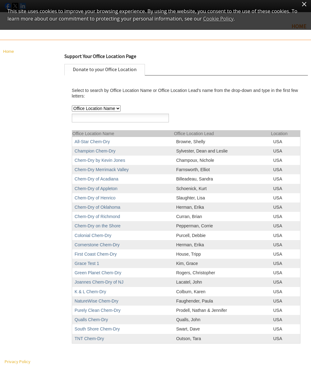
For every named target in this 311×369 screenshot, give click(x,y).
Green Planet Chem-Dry (98, 272)
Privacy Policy (17, 361)
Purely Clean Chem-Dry (98, 310)
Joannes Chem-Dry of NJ (99, 282)
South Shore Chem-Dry (97, 328)
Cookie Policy (218, 18)
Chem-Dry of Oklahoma (97, 207)
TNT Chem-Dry (89, 338)
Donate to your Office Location (105, 69)
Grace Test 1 (87, 263)
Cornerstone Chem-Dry (97, 244)
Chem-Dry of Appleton (96, 188)
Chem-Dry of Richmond (97, 216)
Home (8, 51)
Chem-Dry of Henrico (95, 197)
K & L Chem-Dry (90, 291)
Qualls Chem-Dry (91, 319)
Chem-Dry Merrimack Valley (102, 169)
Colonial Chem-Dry (93, 235)
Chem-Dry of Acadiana (96, 178)
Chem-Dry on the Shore (98, 225)
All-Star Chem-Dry (92, 141)
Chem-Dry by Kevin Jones (100, 160)
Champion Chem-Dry (95, 150)
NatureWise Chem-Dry (96, 300)
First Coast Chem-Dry (96, 254)
